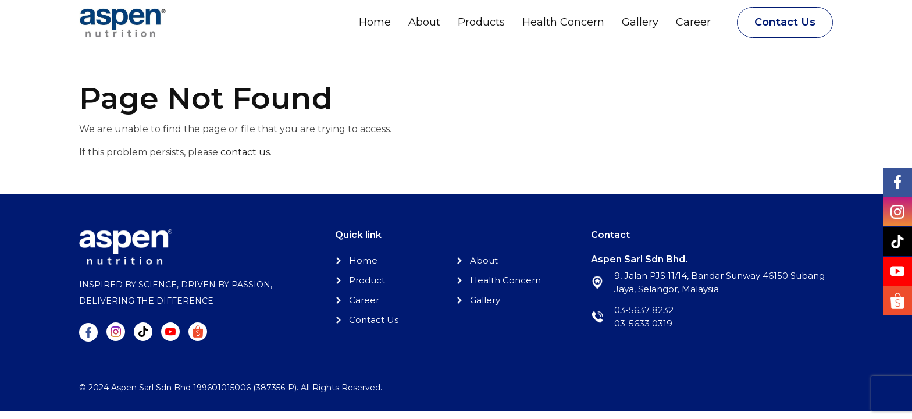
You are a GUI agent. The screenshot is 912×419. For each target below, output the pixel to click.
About (424, 22)
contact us (245, 152)
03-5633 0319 (643, 323)
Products (481, 22)
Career (693, 22)
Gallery (640, 22)
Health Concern (563, 22)
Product (367, 280)
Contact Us (784, 22)
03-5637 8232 (644, 309)
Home (375, 22)
